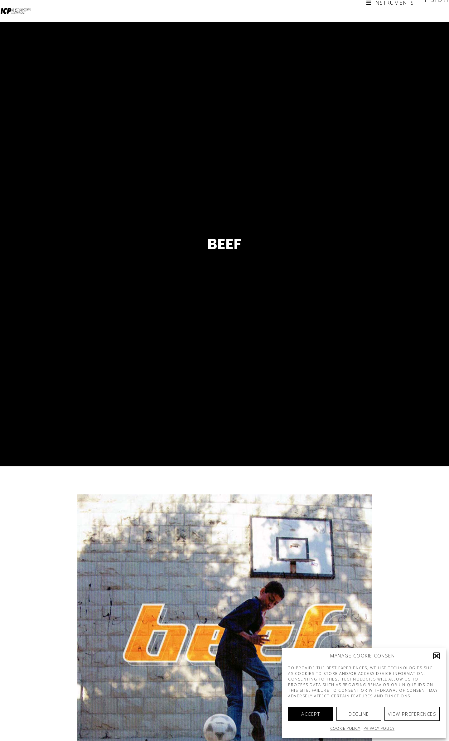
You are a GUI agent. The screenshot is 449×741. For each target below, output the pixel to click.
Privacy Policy (379, 728)
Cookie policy (345, 728)
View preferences (412, 714)
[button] (436, 656)
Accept (310, 714)
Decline (359, 714)
